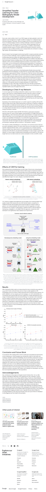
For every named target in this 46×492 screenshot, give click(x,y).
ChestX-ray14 (17, 294)
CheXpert (25, 294)
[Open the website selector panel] (14, 1)
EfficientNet (19, 207)
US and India (39, 119)
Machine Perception (6, 401)
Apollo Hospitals (28, 119)
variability (4, 47)
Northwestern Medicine (16, 119)
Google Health (31, 71)
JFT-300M (17, 209)
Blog (7, 7)
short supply (24, 45)
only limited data (16, 64)
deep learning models (12, 57)
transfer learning (21, 95)
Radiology (16, 71)
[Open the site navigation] (3, 2)
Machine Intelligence (6, 400)
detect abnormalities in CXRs (27, 57)
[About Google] (12, 489)
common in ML (30, 106)
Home (3, 7)
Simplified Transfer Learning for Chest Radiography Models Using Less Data (22, 70)
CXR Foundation (32, 80)
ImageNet (11, 209)
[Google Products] (22, 489)
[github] (17, 446)
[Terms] (35, 489)
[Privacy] (30, 489)
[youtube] (14, 446)
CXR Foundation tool (18, 356)
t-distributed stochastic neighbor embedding (21, 196)
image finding (26, 127)
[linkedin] (11, 446)
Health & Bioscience (6, 398)
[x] (8, 446)
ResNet (13, 207)
